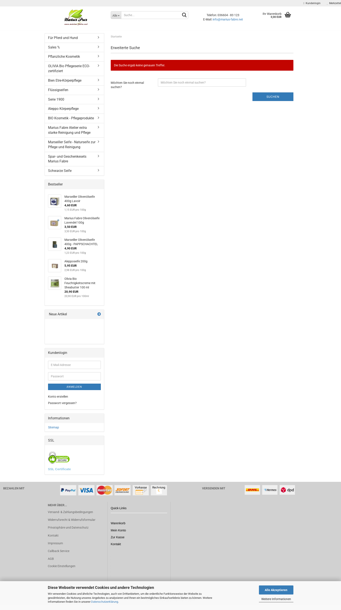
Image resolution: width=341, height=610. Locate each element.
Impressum (55, 545)
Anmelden (74, 389)
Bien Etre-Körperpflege (64, 83)
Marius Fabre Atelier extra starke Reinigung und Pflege (69, 132)
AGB (51, 561)
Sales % (54, 50)
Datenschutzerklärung (104, 601)
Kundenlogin (312, 3)
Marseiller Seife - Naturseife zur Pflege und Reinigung (71, 146)
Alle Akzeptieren (276, 590)
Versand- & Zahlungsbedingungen (70, 514)
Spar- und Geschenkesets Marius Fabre (67, 161)
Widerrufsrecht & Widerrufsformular (71, 522)
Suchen (272, 99)
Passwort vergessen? (62, 405)
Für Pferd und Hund (63, 40)
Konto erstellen (58, 399)
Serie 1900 (56, 102)
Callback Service (58, 553)
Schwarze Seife (60, 173)
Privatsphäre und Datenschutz (68, 530)
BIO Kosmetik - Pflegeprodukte (71, 121)
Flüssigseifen (58, 92)
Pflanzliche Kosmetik (64, 59)
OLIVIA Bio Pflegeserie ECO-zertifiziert (69, 71)
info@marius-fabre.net (228, 19)
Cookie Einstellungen (61, 568)
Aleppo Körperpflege (63, 111)
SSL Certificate (59, 471)
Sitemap (53, 429)
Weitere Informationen (276, 599)
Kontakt (53, 538)
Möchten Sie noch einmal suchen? (127, 87)
